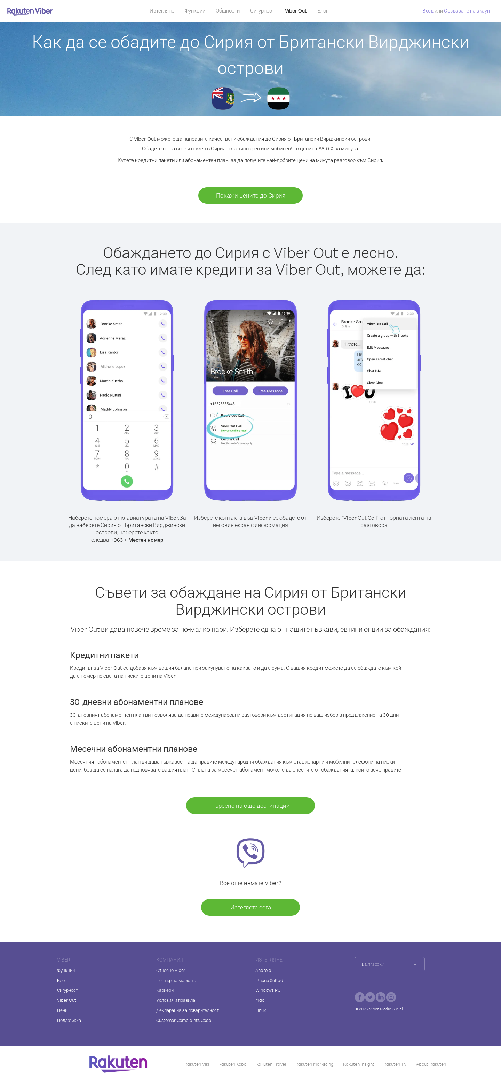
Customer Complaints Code (183, 1020)
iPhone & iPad (269, 980)
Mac (259, 1000)
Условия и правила (175, 1000)
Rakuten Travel (271, 1064)
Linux (260, 1010)
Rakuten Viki (196, 1064)
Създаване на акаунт (468, 11)
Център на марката (176, 980)
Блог (322, 10)
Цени (62, 1010)
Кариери (165, 990)
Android (263, 970)
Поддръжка (69, 1020)
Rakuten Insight (358, 1064)
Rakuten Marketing (314, 1064)
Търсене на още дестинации (250, 805)
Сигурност (262, 10)
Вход (428, 11)
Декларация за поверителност (187, 1010)
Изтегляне (162, 10)
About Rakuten (431, 1064)
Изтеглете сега (250, 907)
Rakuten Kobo (232, 1064)
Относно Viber (170, 970)
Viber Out (296, 10)
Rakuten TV (395, 1064)
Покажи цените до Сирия (250, 195)
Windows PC (267, 990)
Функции (195, 10)
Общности (228, 10)
